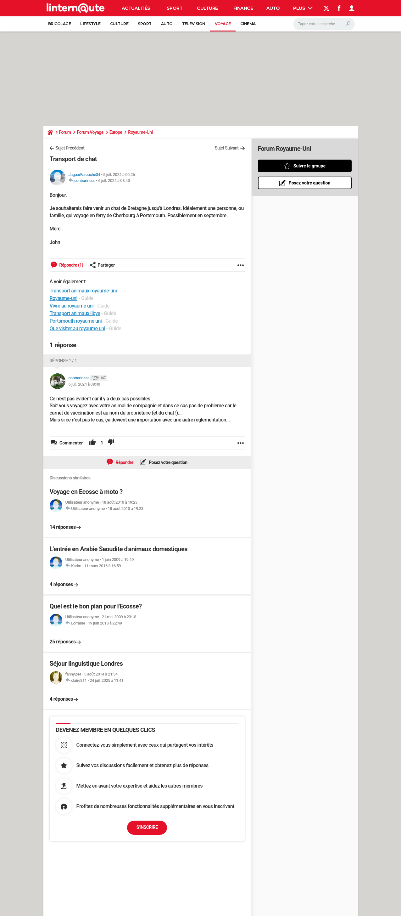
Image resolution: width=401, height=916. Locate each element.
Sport (175, 8)
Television (193, 23)
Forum (65, 132)
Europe (115, 132)
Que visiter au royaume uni (77, 328)
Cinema (248, 23)
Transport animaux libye (75, 313)
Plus (303, 8)
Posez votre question (167, 462)
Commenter (70, 442)
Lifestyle (90, 23)
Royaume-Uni (140, 132)
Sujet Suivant (227, 147)
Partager (102, 265)
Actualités (136, 8)
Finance (243, 8)
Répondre (123, 462)
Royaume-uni (64, 298)
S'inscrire (147, 827)
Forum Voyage (90, 132)
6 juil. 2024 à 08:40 (114, 180)
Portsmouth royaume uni (76, 321)
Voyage (223, 23)
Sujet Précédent (70, 147)
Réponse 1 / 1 (63, 360)
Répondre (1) (70, 265)
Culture (207, 8)
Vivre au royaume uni (72, 306)
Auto (273, 8)
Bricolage (59, 23)
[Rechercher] (324, 24)
